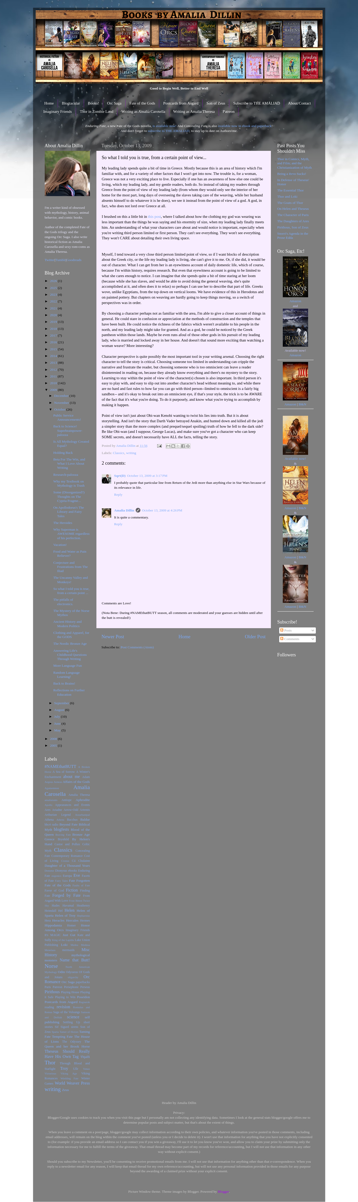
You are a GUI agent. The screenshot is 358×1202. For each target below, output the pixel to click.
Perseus (85, 987)
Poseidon (83, 997)
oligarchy (73, 977)
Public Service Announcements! (67, 417)
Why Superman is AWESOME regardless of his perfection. (71, 534)
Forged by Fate (66, 895)
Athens (60, 819)
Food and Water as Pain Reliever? (69, 554)
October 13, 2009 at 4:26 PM (162, 510)
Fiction (72, 890)
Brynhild (63, 839)
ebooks (72, 870)
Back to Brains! (64, 683)
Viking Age (68, 1073)
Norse (51, 966)
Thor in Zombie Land (96, 111)
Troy (64, 1068)
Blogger (223, 1191)
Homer (71, 925)
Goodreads (73, 260)
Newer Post (113, 636)
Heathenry (83, 905)
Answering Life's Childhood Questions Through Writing (70, 655)
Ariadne (57, 810)
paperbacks (83, 982)
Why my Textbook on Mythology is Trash (69, 483)
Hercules (72, 920)
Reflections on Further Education (69, 692)
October (60, 409)
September (62, 703)
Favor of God (54, 890)
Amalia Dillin (124, 510)
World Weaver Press (72, 1083)
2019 (54, 322)
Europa (67, 876)
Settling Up (71, 1022)
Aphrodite (83, 800)
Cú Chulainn (81, 861)
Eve (76, 875)
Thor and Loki (287, 196)
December (62, 396)
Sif (56, 1027)
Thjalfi (85, 1057)
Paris (48, 987)
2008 (54, 739)
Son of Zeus (216, 103)
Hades (55, 905)
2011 (54, 376)
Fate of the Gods (142, 103)
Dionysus (61, 870)
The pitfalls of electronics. (63, 602)
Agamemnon (52, 788)
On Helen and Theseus (293, 209)
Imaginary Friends (57, 111)
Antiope (67, 800)
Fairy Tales (61, 880)
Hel (60, 910)
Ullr (75, 1069)
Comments (289, 639)
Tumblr (60, 260)
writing (131, 453)
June (58, 723)
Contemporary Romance (67, 856)
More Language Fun (67, 665)
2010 (54, 383)
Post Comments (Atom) (137, 647)
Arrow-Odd (71, 810)
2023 (54, 294)
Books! (93, 103)
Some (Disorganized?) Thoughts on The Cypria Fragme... (69, 496)
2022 (54, 301)
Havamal (68, 905)
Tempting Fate (62, 1036)
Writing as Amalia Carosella (143, 111)
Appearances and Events (72, 805)
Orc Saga (114, 103)
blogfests (61, 829)
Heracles (58, 920)
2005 (54, 745)
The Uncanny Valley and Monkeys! (70, 580)
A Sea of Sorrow (63, 772)
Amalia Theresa (79, 795)
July (57, 716)
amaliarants (51, 800)
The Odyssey (71, 1041)
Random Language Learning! (66, 675)
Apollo (48, 804)
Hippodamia (53, 925)
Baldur (85, 819)
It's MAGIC (53, 935)
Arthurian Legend (58, 815)
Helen (70, 910)
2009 (54, 390)
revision (63, 1007)
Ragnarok (84, 1002)
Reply (118, 494)
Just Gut (69, 935)
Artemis (85, 810)
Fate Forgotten (79, 880)
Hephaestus (83, 915)
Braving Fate (63, 834)
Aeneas (58, 781)
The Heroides (62, 523)
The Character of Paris (293, 215)
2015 (54, 349)
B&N (302, 404)
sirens (74, 1027)
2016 (54, 342)
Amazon (295, 301)
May (58, 730)
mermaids (68, 950)
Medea (74, 944)
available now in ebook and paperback (244, 126)
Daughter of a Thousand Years (67, 865)
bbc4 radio (51, 824)
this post (154, 216)
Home (49, 103)
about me (71, 776)
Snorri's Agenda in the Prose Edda (292, 236)
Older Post (255, 636)
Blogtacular (71, 103)
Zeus (65, 1090)
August (59, 710)
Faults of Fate (81, 885)
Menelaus (50, 950)
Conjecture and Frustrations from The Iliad (70, 567)
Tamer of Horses (68, 1031)
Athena (49, 819)
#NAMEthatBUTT (60, 766)
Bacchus (72, 819)
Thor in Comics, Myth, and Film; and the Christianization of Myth (294, 163)
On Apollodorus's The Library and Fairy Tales (68, 512)
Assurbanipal (82, 814)
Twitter (50, 260)
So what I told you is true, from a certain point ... (71, 591)
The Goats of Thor (290, 203)
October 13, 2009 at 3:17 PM (147, 476)
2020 (54, 315)
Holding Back (63, 453)
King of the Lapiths (63, 939)
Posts (286, 630)
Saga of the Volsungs (66, 1012)
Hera (48, 920)
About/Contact (299, 103)
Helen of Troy (65, 915)
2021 (54, 308)
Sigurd (64, 1027)
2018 (54, 329)
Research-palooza (65, 475)
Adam (86, 777)
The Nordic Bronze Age (70, 643)
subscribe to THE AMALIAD (168, 131)
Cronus (65, 860)
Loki (64, 945)
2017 (54, 335)
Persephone (71, 987)
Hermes (85, 920)
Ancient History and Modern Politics (67, 624)
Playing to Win (65, 997)
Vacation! (60, 545)
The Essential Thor (290, 190)
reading (49, 1007)
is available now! (165, 126)
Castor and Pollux (67, 844)
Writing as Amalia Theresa (194, 111)
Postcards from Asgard (181, 103)
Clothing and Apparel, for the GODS (71, 635)
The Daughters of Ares (293, 221)
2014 (54, 356)
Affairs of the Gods (76, 782)
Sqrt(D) (120, 476)
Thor (50, 1062)
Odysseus (72, 972)
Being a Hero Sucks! (291, 174)
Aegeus (49, 781)
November (62, 403)
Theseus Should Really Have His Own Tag (67, 1054)
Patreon (229, 111)
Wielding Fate (69, 1078)
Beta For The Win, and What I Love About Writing (69, 463)
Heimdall (50, 910)
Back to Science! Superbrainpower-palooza (67, 430)
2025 (54, 288)
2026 (54, 281)
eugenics (57, 875)
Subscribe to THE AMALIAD (256, 103)
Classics (118, 453)
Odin (61, 972)
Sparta (55, 1031)
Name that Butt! (75, 960)
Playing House (70, 992)
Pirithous (52, 992)
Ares (48, 810)
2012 (54, 370)
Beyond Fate (68, 824)
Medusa (85, 944)
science (73, 1017)
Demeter (49, 870)
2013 (54, 363)
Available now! (295, 459)
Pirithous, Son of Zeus (293, 227)
